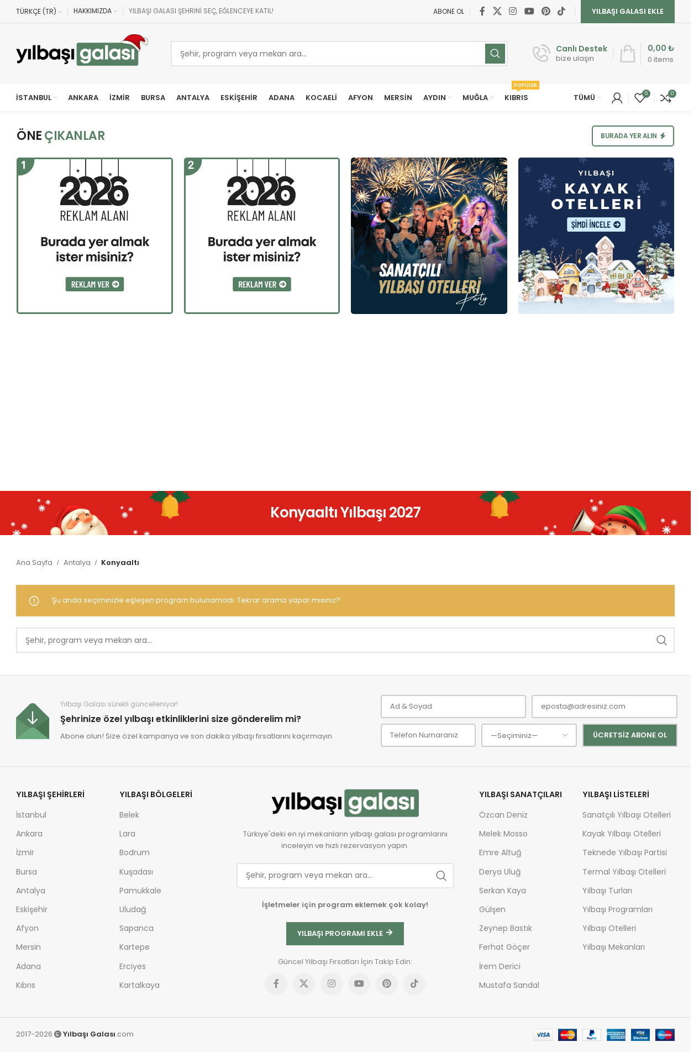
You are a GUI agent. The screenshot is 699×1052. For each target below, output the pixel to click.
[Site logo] (82, 53)
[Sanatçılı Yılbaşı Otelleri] (429, 236)
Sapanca (136, 928)
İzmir (25, 852)
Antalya (77, 562)
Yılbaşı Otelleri (609, 928)
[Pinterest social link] (546, 11)
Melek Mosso (503, 833)
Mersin (28, 946)
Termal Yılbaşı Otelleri (624, 871)
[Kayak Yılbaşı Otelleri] (596, 236)
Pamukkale (140, 890)
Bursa (26, 871)
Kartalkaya (139, 985)
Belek (129, 814)
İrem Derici (500, 966)
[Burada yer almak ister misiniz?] (95, 236)
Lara (127, 833)
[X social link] (497, 11)
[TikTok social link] (561, 11)
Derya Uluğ (500, 871)
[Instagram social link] (513, 11)
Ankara (29, 833)
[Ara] (339, 53)
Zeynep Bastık (505, 928)
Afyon (27, 928)
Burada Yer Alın (629, 135)
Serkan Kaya (502, 890)
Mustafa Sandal (509, 985)
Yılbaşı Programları (617, 909)
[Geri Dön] (256, 513)
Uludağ (132, 909)
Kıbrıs (25, 985)
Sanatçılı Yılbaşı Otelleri (626, 814)
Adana (28, 966)
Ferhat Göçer (504, 946)
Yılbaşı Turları (607, 890)
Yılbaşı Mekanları (613, 946)
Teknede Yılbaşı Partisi (624, 852)
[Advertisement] (345, 402)
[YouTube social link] (529, 11)
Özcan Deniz (503, 814)
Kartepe (134, 946)
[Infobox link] (570, 54)
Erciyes (132, 966)
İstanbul (31, 814)
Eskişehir (32, 909)
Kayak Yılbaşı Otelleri (621, 833)
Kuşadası (136, 871)
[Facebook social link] (482, 11)
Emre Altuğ (500, 852)
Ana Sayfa (34, 562)
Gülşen (492, 909)
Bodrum (134, 852)
